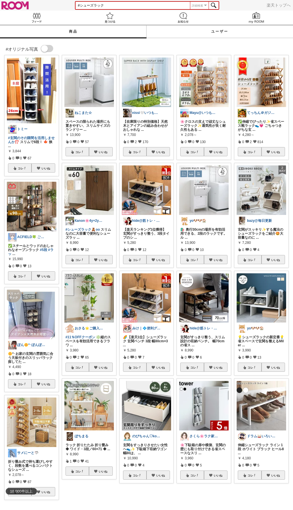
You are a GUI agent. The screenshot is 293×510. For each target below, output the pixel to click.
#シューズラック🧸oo (83, 230)
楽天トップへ (279, 5)
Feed (36, 18)
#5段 (43, 250)
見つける (109, 18)
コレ (22, 168)
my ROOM (256, 18)
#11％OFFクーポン (80, 337)
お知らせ (183, 18)
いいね (45, 168)
